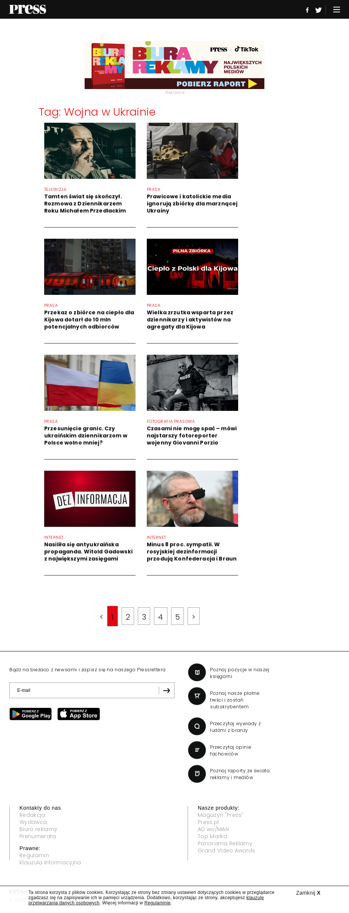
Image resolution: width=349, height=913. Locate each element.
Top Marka (212, 836)
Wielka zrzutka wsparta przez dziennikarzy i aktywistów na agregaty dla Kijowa (190, 319)
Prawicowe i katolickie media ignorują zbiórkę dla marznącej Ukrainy (192, 203)
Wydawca (33, 822)
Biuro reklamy (38, 829)
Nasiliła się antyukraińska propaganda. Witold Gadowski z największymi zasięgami (88, 551)
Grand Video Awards (226, 850)
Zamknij (308, 893)
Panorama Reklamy (225, 843)
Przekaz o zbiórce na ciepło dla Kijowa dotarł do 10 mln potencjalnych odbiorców (89, 319)
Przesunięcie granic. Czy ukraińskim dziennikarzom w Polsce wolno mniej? (85, 435)
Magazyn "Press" (221, 815)
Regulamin (34, 855)
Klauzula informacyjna (50, 862)
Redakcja (32, 815)
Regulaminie (157, 903)
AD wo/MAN (213, 829)
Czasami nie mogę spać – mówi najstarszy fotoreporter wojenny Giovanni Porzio (192, 435)
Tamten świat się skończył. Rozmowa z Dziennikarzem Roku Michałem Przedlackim (85, 203)
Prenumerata (37, 836)
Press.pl (208, 822)
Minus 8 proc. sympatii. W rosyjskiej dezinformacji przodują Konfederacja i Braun (192, 551)
